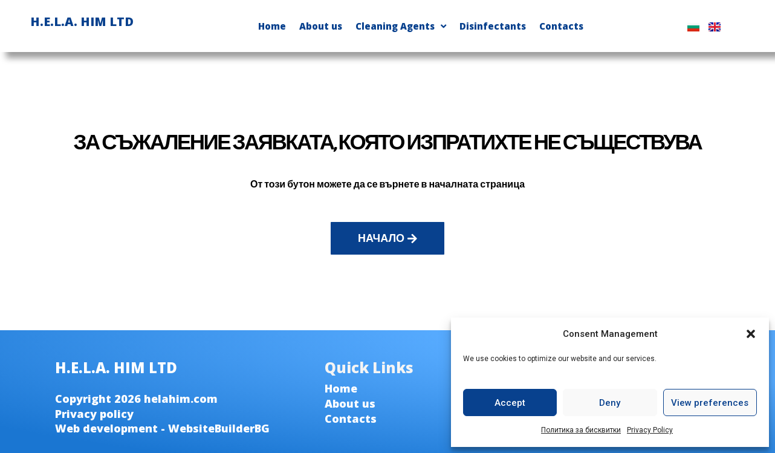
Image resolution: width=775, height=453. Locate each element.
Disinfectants (492, 26)
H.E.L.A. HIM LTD (82, 21)
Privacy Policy (650, 430)
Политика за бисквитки (581, 430)
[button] (751, 334)
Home (272, 26)
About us (320, 26)
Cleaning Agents (400, 26)
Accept (510, 402)
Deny (609, 402)
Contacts (561, 26)
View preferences (709, 402)
